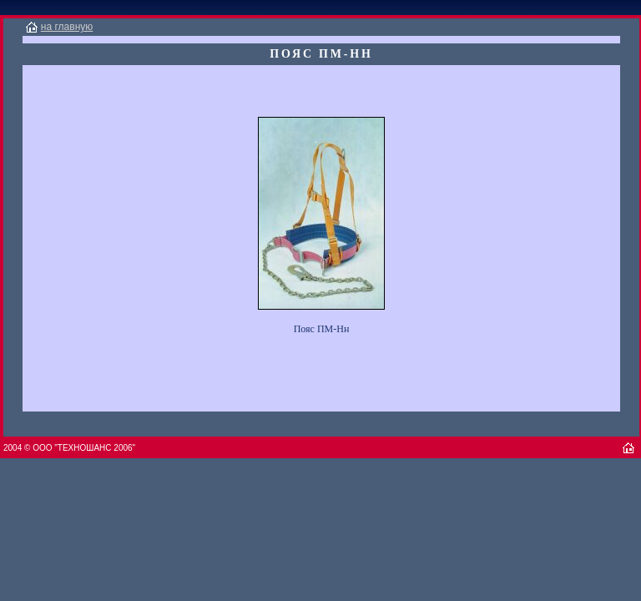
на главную (67, 27)
